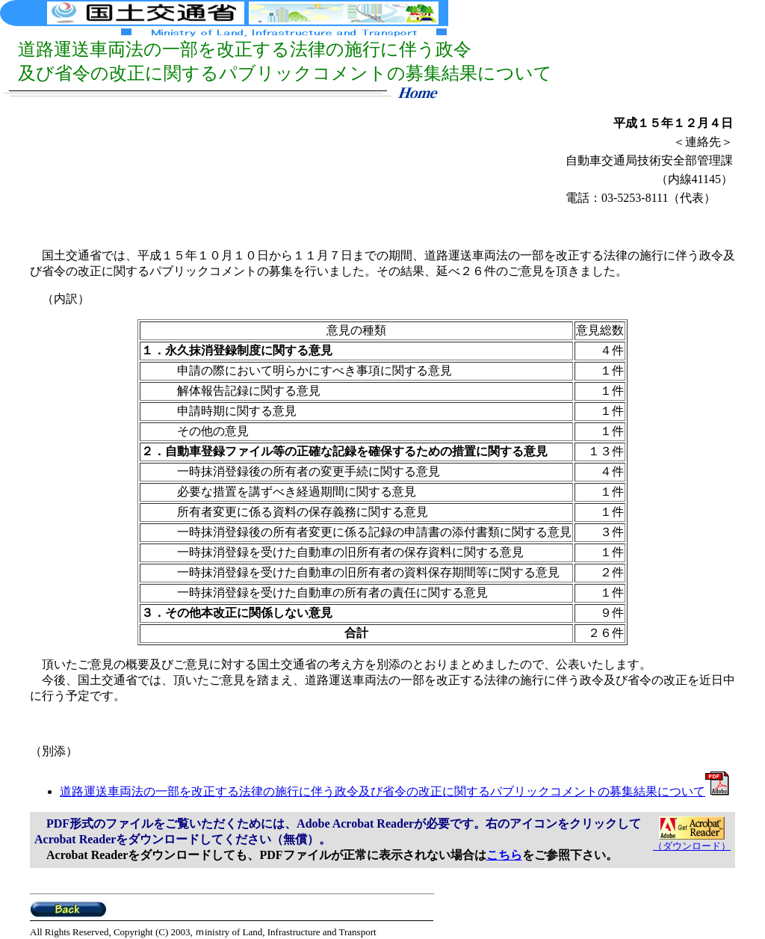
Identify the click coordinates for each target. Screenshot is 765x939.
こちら (504, 855)
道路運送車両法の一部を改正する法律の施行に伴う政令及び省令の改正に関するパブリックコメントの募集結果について (394, 791)
